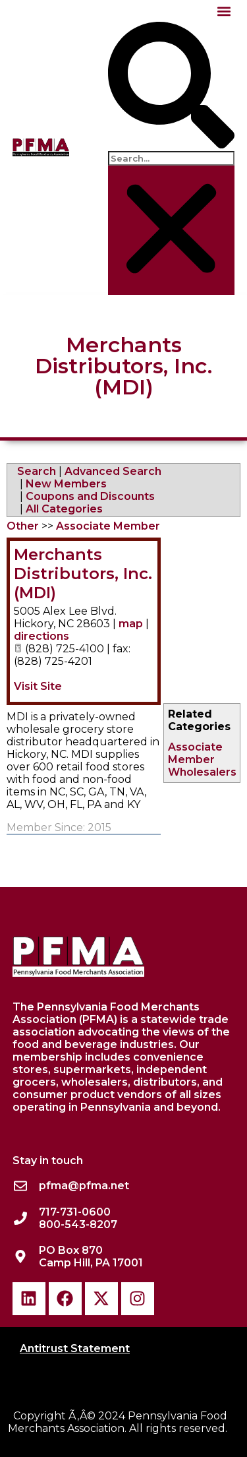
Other (23, 526)
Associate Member (195, 753)
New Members (66, 484)
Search (36, 471)
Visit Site (38, 686)
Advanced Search (113, 471)
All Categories (64, 509)
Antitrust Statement (75, 1348)
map (131, 623)
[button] (223, 11)
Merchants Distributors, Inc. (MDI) (83, 573)
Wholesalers (202, 772)
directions (41, 636)
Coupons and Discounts (90, 496)
